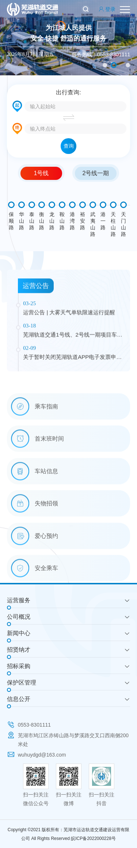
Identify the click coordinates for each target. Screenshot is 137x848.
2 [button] (114, 65)
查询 (69, 146)
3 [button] (128, 65)
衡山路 (41, 220)
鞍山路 (62, 220)
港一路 (103, 220)
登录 (106, 9)
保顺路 (11, 220)
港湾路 (72, 220)
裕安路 (82, 220)
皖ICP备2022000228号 (93, 838)
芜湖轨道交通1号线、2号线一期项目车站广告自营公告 (72, 380)
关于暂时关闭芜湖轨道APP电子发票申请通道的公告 (72, 403)
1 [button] (105, 65)
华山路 (21, 220)
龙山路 (51, 220)
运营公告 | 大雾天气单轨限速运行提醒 (69, 357)
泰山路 (31, 220)
